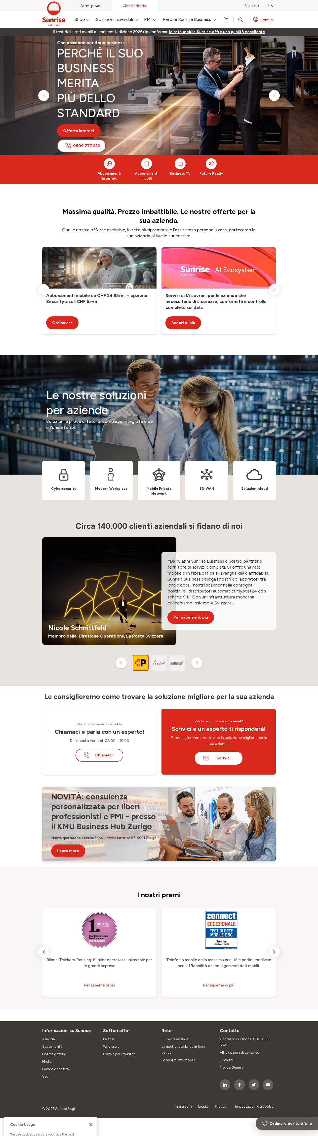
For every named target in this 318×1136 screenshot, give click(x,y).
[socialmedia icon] (225, 1084)
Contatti (252, 5)
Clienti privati (90, 6)
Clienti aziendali (135, 6)
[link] (217, 32)
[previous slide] (43, 95)
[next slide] (274, 95)
